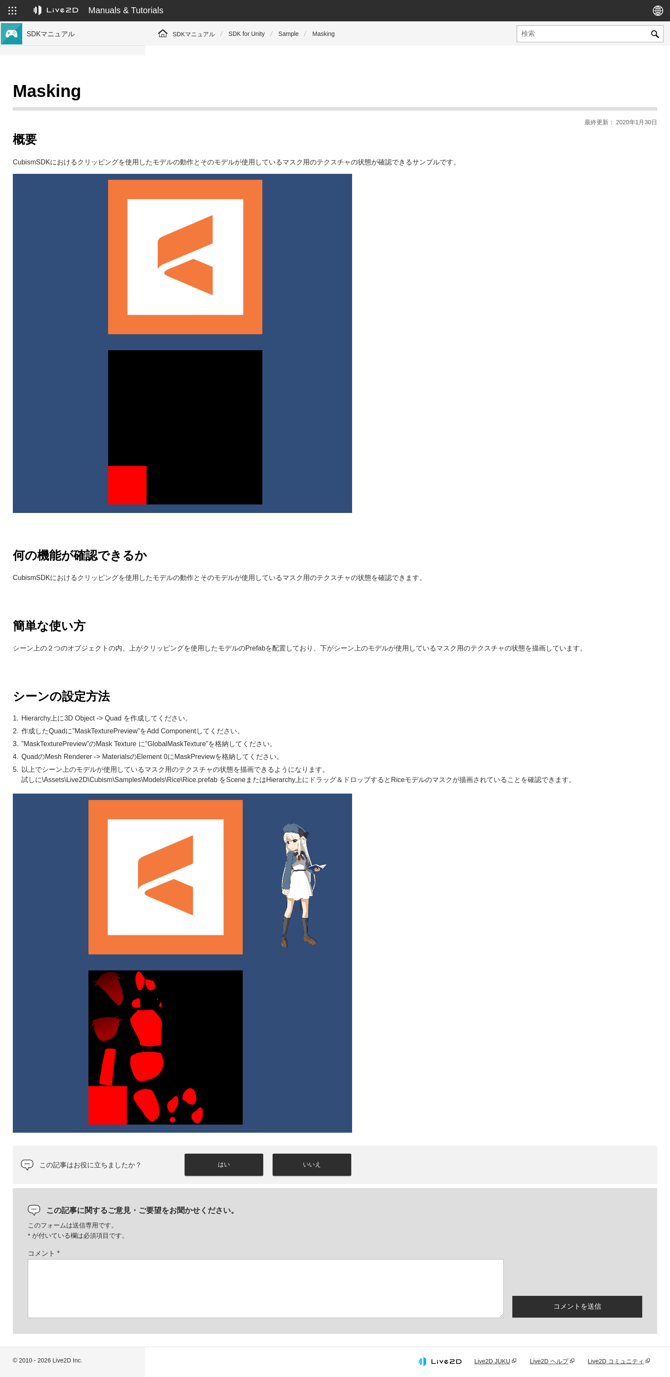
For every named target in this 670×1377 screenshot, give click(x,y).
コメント (189, 1253)
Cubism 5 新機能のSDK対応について (77, 121)
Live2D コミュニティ (616, 1361)
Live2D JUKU (492, 1361)
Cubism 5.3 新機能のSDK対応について (80, 107)
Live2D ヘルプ (549, 1361)
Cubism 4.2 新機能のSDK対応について (80, 148)
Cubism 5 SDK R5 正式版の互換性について (83, 167)
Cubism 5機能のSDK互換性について (77, 207)
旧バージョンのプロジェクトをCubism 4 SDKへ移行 (82, 262)
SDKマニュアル (194, 34)
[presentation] (577, 1276)
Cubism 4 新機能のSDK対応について (77, 135)
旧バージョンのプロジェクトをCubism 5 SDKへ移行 (82, 239)
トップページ (46, 94)
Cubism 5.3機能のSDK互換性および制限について (82, 189)
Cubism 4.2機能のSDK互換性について (79, 221)
